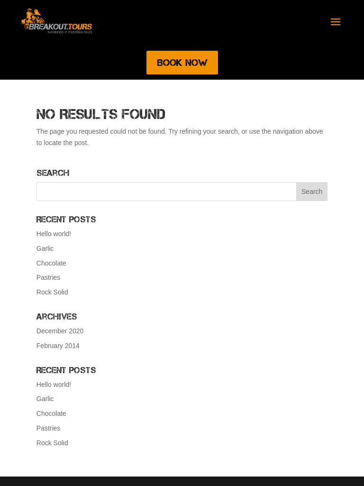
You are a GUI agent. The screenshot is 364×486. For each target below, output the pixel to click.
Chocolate (51, 263)
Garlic (45, 248)
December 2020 (60, 331)
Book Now (182, 62)
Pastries (48, 277)
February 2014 (58, 345)
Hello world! (53, 234)
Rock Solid (52, 292)
